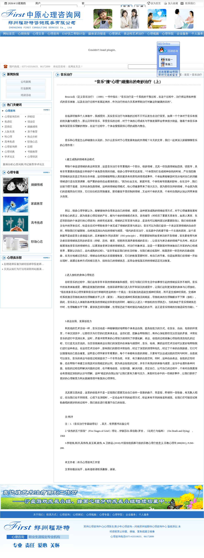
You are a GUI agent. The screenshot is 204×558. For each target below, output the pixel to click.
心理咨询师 (11, 146)
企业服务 (182, 33)
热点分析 (32, 136)
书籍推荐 (32, 151)
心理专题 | (104, 514)
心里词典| (18, 164)
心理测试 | (78, 514)
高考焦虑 (10, 141)
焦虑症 (8, 121)
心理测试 (115, 33)
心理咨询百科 (12, 116)
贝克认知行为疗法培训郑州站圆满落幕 (25, 269)
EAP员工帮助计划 (73, 33)
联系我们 (190, 3)
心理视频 (153, 33)
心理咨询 (53, 33)
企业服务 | (131, 514)
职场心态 (32, 141)
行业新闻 (26, 88)
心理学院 (168, 33)
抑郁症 (31, 116)
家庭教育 (37, 203)
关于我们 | (38, 514)
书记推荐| (29, 164)
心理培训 (32, 156)
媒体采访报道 (97, 33)
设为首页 (156, 3)
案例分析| (8, 164)
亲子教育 (32, 131)
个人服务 (197, 33)
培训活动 (26, 95)
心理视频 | (91, 514)
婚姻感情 (32, 126)
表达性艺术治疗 (134, 33)
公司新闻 (26, 81)
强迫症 (31, 121)
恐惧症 (8, 126)
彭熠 (29, 146)
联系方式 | (51, 514)
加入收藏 (173, 3)
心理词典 (10, 151)
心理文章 (38, 33)
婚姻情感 (37, 184)
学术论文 (10, 156)
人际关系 (10, 131)
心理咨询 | (65, 514)
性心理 (8, 136)
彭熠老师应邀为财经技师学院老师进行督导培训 (25, 264)
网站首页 (9, 33)
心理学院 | (117, 514)
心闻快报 (24, 33)
